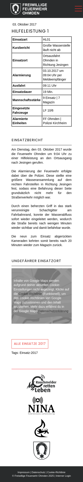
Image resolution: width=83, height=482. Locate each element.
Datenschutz (38, 472)
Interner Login (63, 475)
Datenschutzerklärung (53, 311)
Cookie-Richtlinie (30, 294)
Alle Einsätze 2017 (30, 343)
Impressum (23, 472)
